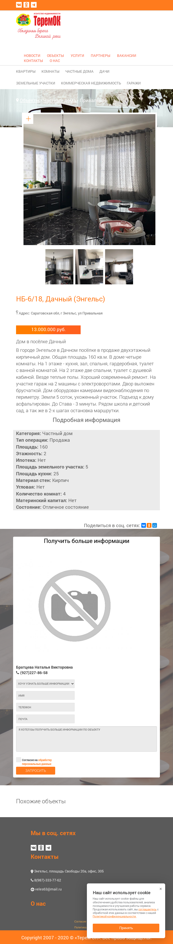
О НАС (55, 60)
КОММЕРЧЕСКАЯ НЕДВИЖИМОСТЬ (91, 83)
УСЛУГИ (77, 55)
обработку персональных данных (37, 762)
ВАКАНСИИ (126, 55)
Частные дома (59, 100)
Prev (50, 267)
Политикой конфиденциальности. (114, 916)
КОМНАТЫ (50, 71)
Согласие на (34, 759)
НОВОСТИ (32, 55)
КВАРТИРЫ (26, 71)
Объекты (30, 100)
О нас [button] (38, 903)
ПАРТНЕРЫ (100, 55)
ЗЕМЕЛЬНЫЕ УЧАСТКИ (35, 83)
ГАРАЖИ (134, 83)
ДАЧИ (104, 71)
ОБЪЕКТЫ (55, 55)
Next (130, 267)
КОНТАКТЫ (33, 60)
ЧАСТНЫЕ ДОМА (79, 71)
